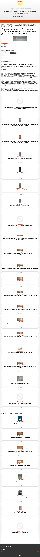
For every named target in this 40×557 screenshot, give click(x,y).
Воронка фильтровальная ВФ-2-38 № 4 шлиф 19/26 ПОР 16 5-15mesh (20, 336)
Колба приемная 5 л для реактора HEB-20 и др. (20, 403)
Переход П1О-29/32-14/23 (20, 512)
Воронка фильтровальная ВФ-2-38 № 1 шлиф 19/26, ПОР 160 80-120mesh (20, 367)
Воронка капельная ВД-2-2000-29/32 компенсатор (20, 225)
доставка (4, 44)
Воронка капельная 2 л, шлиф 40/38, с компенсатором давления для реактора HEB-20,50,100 (20, 108)
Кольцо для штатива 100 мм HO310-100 (20, 437)
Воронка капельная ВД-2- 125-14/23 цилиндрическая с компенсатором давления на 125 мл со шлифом (20, 142)
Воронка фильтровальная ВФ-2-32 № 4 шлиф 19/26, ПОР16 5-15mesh (20, 295)
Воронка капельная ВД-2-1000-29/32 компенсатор (20, 158)
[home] (2, 21)
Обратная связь (25, 16)
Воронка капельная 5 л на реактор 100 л (20, 205)
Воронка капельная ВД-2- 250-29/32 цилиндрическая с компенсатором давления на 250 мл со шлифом (20, 125)
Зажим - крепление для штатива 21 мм (20, 465)
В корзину (13, 52)
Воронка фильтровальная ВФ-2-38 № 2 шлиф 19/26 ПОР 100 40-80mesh (20, 309)
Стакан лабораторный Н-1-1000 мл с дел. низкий (20, 481)
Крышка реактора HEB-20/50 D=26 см (20, 383)
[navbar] (37, 21)
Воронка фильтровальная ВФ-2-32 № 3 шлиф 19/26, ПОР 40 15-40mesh (20, 282)
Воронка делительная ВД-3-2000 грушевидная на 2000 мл (20, 497)
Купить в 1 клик (4, 49)
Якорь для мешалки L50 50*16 (20, 423)
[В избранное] (2, 55)
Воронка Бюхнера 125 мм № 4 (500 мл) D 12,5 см (20, 352)
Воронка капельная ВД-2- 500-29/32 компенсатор (20, 174)
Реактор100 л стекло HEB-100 (20, 189)
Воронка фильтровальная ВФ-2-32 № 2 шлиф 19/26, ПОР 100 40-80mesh (20, 268)
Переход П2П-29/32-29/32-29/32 (20, 532)
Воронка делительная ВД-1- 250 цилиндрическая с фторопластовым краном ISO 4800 (20, 239)
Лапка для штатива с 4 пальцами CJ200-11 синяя (20, 451)
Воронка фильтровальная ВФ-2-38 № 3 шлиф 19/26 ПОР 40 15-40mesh (20, 323)
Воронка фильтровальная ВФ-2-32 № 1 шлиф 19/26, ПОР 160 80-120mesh (20, 254)
